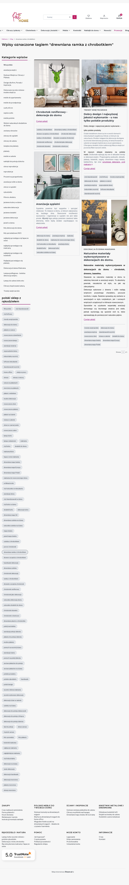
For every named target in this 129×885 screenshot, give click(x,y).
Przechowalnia (72, 841)
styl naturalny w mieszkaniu (46, 244)
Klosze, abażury (10, 197)
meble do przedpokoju (12, 102)
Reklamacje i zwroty (9, 817)
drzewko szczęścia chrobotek (64, 138)
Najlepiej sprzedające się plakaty (13, 261)
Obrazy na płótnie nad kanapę (78, 812)
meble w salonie (10, 156)
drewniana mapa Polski (92, 344)
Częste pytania (40, 839)
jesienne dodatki (10, 212)
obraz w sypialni (10, 187)
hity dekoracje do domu (13, 228)
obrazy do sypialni (11, 136)
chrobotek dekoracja (68, 134)
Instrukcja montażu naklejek (12, 819)
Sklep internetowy (62, 872)
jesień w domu (9, 223)
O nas (101, 837)
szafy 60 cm (8, 108)
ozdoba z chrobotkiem (44, 130)
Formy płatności (8, 812)
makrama (70, 236)
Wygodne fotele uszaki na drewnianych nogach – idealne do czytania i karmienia (46, 823)
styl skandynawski (90, 177)
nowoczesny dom (90, 336)
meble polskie (9, 118)
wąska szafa (8, 113)
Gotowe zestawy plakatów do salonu (81, 810)
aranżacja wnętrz (10, 70)
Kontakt (102, 839)
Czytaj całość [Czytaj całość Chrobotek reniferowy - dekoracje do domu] (42, 121)
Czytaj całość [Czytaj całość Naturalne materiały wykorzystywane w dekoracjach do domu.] (89, 319)
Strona (118, 352)
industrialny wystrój (91, 189)
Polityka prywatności (42, 841)
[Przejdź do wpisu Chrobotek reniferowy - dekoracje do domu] (56, 83)
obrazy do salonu (10, 141)
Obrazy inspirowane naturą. (14, 286)
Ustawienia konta (73, 844)
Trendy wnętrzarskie (12, 291)
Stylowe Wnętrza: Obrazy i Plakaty (14, 76)
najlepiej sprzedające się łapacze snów (16, 239)
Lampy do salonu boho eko (14, 281)
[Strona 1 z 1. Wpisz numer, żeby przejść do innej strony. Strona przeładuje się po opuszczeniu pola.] (123, 352)
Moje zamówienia (73, 839)
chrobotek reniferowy (44, 142)
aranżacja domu (63, 244)
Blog (11, 39)
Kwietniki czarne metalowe (109, 817)
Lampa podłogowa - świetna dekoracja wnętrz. (14, 274)
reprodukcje (8, 171)
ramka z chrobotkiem (44, 138)
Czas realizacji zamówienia (12, 810)
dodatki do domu (43, 240)
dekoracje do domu (43, 236)
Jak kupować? (39, 837)
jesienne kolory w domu (13, 202)
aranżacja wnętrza (58, 236)
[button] (75, 17)
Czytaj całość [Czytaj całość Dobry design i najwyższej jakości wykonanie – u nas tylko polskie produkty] (89, 168)
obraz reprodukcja (11, 166)
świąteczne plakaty (11, 146)
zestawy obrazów (10, 130)
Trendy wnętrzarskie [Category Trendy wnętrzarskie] (95, 110)
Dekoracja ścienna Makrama (15, 268)
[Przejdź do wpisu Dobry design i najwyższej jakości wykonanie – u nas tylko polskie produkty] (104, 83)
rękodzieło (8, 192)
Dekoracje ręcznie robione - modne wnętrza (14, 91)
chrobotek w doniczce (60, 146)
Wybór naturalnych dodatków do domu (15, 124)
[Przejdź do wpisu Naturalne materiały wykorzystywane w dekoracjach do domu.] (104, 223)
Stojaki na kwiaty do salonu (109, 814)
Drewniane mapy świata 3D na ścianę (81, 815)
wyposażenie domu (105, 185)
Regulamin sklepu (41, 844)
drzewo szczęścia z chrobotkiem (48, 134)
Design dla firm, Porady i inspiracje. (13, 83)
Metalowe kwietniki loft (108, 812)
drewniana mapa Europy (111, 340)
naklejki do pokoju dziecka (14, 161)
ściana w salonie (104, 336)
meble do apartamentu (12, 97)
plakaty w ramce (105, 181)
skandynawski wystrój (92, 193)
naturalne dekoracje (11, 207)
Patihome (5, 39)
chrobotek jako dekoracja (63, 142)
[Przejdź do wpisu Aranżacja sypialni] (56, 175)
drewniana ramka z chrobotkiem (65, 130)
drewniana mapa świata (92, 340)
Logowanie (71, 837)
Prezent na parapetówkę (13, 177)
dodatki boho (41, 248)
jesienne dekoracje (11, 217)
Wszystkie (8, 65)
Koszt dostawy (7, 815)
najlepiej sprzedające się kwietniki (13, 254)
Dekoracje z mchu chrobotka (13, 841)
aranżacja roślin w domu (13, 182)
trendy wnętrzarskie (117, 177)
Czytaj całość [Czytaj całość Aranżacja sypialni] (42, 227)
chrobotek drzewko (43, 146)
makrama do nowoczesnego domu (62, 240)
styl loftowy (103, 177)
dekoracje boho (53, 248)
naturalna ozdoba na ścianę (46, 252)
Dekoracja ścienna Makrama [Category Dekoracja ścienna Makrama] (99, 249)
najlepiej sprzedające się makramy (13, 246)
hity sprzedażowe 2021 (12, 233)
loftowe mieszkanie (107, 189)
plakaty (6, 151)
